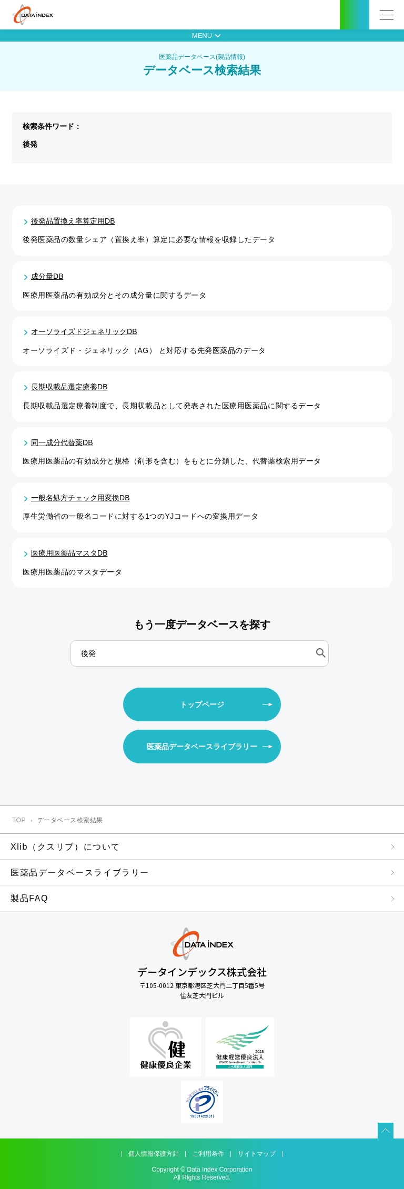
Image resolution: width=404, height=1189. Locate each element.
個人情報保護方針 (153, 1153)
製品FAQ (29, 898)
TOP (19, 820)
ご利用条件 (208, 1153)
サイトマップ (257, 1153)
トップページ (202, 704)
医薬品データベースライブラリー (202, 746)
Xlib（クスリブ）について (65, 846)
